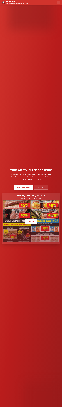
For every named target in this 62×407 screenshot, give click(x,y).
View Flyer (31, 221)
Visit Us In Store (41, 187)
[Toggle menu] (58, 2)
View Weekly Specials (23, 187)
